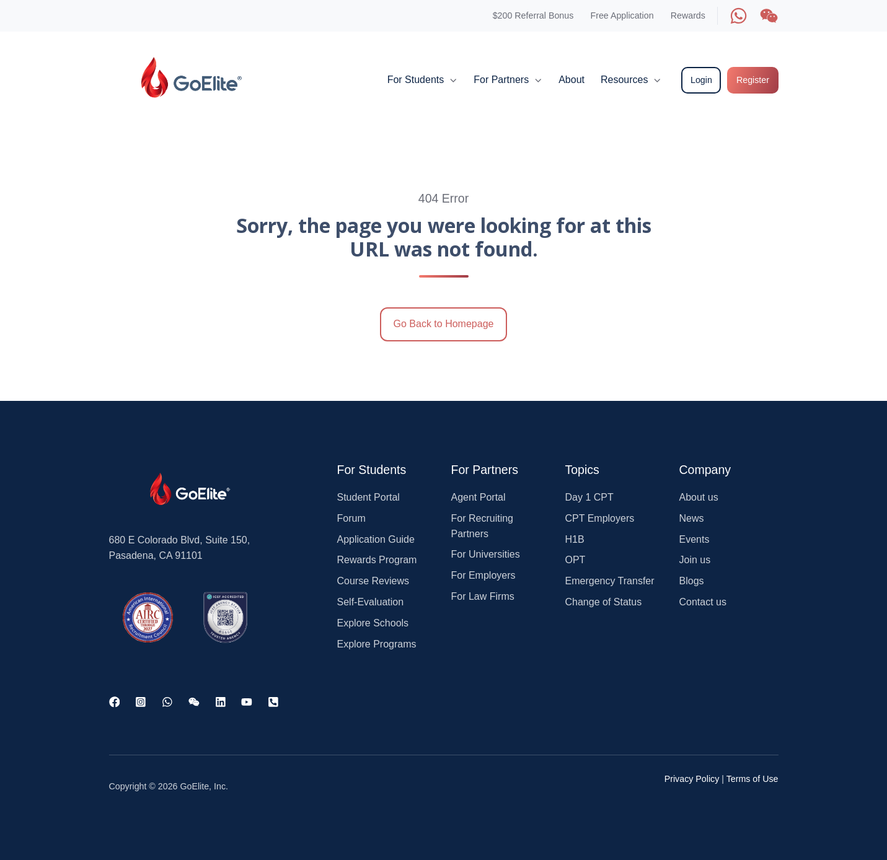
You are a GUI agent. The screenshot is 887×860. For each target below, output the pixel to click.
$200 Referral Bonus (533, 15)
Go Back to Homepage (444, 323)
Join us (695, 560)
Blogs (691, 581)
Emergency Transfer (610, 581)
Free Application (621, 15)
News (691, 518)
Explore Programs (377, 644)
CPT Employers (600, 518)
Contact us (702, 602)
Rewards (688, 15)
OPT (575, 560)
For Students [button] (415, 79)
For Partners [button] (501, 79)
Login (701, 80)
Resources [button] (624, 79)
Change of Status (603, 602)
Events (694, 539)
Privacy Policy (692, 779)
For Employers (483, 575)
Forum (351, 518)
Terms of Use (752, 779)
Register (752, 80)
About (571, 79)
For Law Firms (482, 596)
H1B (575, 539)
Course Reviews (373, 581)
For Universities (485, 554)
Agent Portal (478, 497)
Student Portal (368, 497)
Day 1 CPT (589, 497)
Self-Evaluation (370, 602)
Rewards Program (377, 560)
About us (698, 497)
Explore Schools (373, 623)
